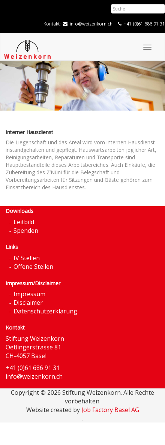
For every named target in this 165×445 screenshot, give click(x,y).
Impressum (29, 294)
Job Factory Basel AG (110, 410)
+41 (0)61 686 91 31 (144, 24)
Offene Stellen (33, 266)
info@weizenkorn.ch (91, 24)
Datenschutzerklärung (45, 311)
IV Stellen (27, 258)
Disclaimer (28, 302)
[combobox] (138, 8)
